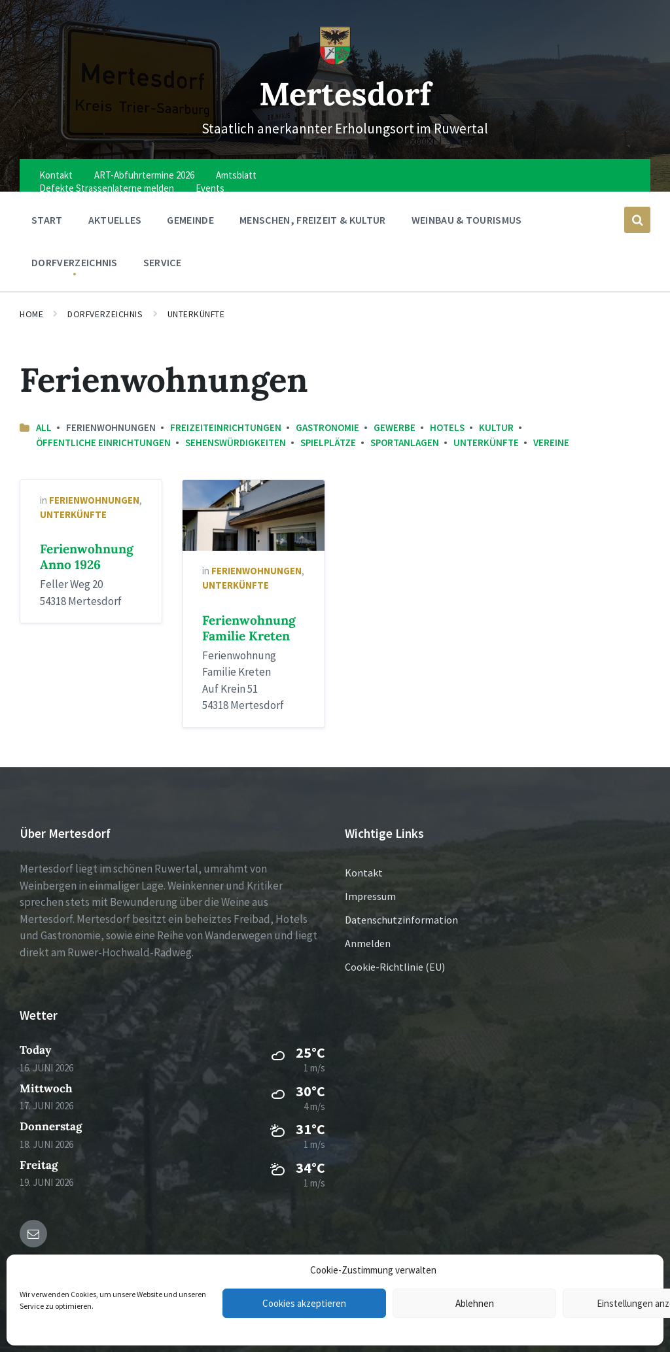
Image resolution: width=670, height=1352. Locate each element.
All (44, 427)
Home (31, 314)
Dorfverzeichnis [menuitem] (74, 262)
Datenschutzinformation (401, 919)
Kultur (496, 427)
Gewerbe (394, 427)
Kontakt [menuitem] (56, 175)
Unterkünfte (196, 314)
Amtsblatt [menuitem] (236, 175)
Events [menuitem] (210, 188)
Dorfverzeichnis (105, 314)
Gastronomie (327, 427)
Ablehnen (474, 1303)
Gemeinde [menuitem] (190, 219)
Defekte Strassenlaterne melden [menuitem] (106, 188)
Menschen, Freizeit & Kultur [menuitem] (312, 219)
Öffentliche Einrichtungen (103, 442)
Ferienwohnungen (94, 500)
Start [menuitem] (47, 219)
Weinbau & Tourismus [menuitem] (467, 219)
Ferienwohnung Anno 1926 (86, 556)
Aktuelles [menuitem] (115, 219)
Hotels (447, 427)
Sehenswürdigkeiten (235, 442)
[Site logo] (335, 61)
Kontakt (364, 872)
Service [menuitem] (162, 262)
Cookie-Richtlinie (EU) (395, 966)
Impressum (370, 896)
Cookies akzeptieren (304, 1303)
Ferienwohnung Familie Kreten (249, 628)
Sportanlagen (404, 442)
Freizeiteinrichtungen (225, 427)
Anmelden (368, 943)
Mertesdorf (345, 93)
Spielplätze (328, 442)
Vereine (551, 442)
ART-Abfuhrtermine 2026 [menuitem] (144, 175)
